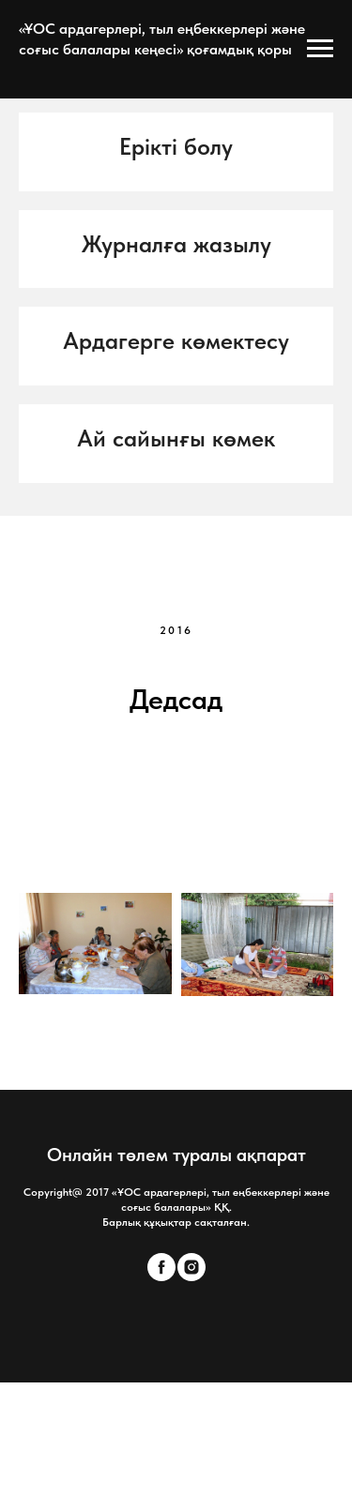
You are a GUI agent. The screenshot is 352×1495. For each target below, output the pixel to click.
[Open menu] (320, 48)
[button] (176, 147)
